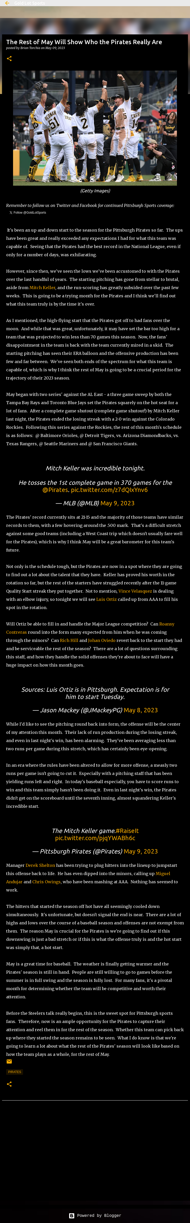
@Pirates (55, 489)
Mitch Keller (42, 287)
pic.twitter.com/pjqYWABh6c (95, 838)
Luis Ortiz (106, 599)
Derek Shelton (40, 865)
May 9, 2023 (117, 503)
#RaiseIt (127, 830)
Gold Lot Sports (29, 3)
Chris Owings (46, 881)
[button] (9, 58)
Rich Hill (69, 640)
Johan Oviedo (101, 640)
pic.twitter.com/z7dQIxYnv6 (109, 489)
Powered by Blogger (95, 1215)
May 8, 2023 (141, 710)
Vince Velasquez (135, 591)
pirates (14, 1072)
